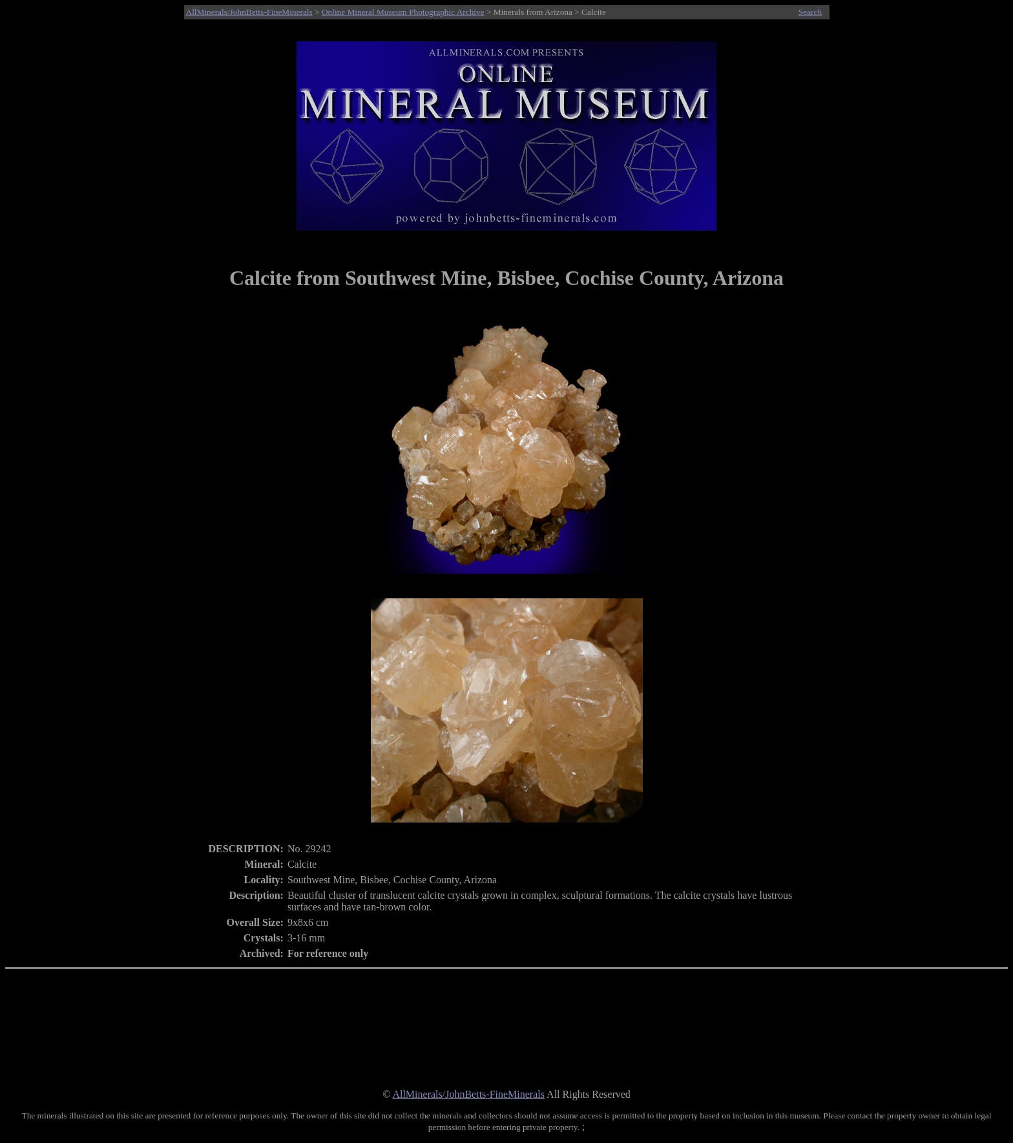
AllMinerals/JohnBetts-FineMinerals (249, 12)
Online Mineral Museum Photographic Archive (403, 12)
